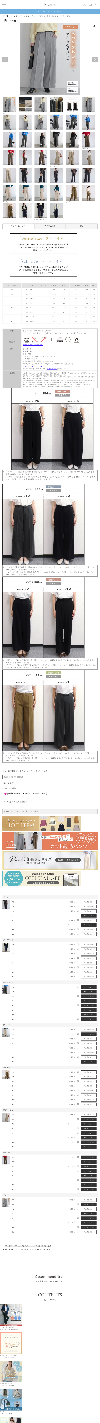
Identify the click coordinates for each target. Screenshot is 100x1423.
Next (95, 59)
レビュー (82, 226)
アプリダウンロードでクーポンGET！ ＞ (50, 11)
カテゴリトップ (16, 16)
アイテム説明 (50, 226)
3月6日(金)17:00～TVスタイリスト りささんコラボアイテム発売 (27, 1236)
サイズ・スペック (18, 226)
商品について (52, 369)
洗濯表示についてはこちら (33, 345)
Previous (5, 59)
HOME (5, 16)
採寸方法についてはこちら (33, 366)
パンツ (26, 16)
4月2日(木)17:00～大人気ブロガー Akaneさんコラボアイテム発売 (28, 1233)
